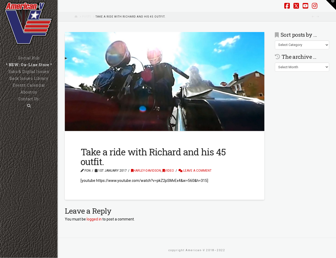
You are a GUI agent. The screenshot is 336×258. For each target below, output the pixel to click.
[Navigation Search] (28, 105)
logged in (94, 219)
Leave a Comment (195, 170)
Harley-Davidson (146, 170)
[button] (331, 5)
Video (168, 170)
